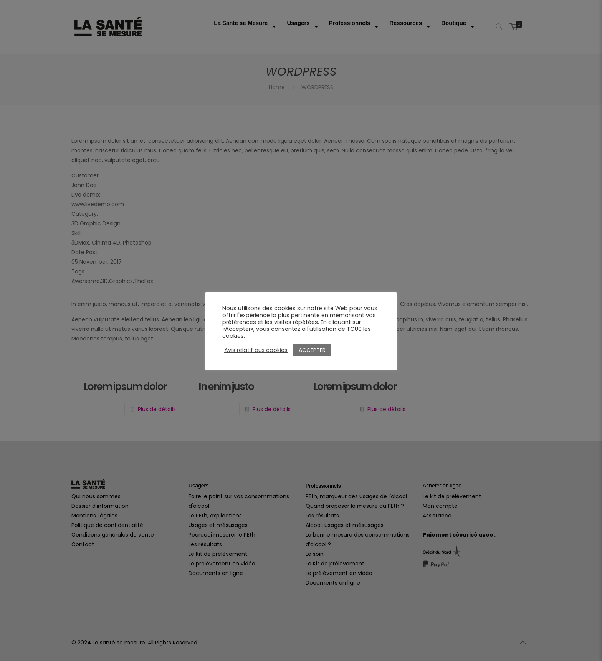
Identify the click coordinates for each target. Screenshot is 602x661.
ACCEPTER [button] (312, 350)
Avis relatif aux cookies (256, 350)
